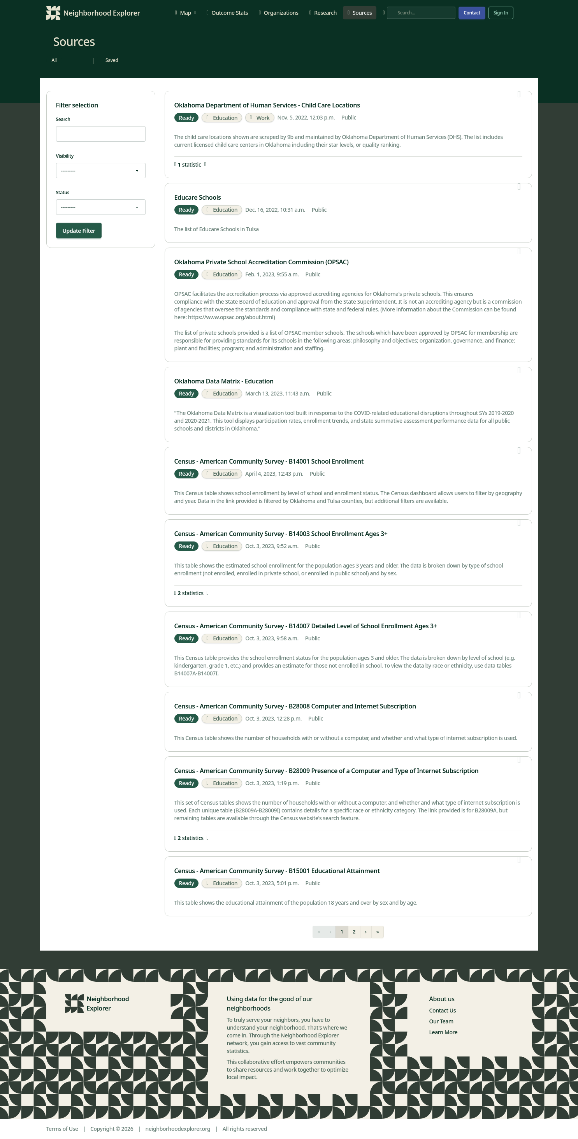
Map (185, 13)
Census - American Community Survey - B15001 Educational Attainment (277, 871)
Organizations (279, 13)
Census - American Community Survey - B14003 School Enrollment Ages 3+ (281, 533)
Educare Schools (197, 197)
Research (323, 13)
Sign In (501, 12)
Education (221, 117)
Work (259, 117)
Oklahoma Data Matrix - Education (224, 381)
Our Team (441, 1021)
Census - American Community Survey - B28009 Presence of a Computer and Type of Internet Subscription (326, 770)
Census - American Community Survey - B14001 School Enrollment (269, 461)
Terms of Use (62, 1128)
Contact (472, 12)
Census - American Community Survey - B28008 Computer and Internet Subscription (295, 706)
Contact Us (442, 1010)
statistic (190, 165)
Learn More (443, 1032)
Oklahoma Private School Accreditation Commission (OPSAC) (261, 262)
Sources (360, 13)
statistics (191, 593)
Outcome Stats (227, 13)
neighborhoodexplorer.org (178, 1128)
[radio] (54, 60)
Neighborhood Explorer (108, 1003)
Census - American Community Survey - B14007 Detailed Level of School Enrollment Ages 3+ (305, 626)
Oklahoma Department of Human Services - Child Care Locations (267, 105)
